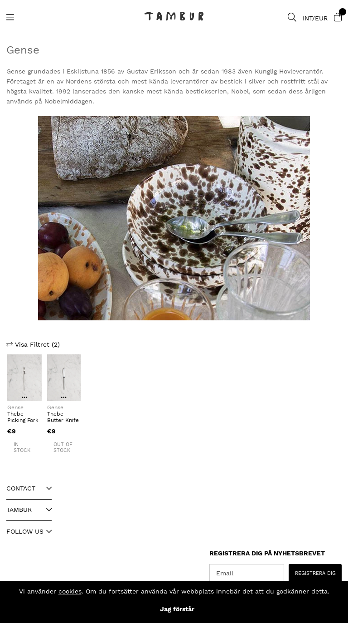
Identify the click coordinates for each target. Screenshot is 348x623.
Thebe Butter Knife (63, 417)
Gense (15, 407)
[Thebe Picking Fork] (24, 377)
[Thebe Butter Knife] (64, 377)
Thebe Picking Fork (23, 417)
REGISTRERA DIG (315, 573)
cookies (70, 591)
